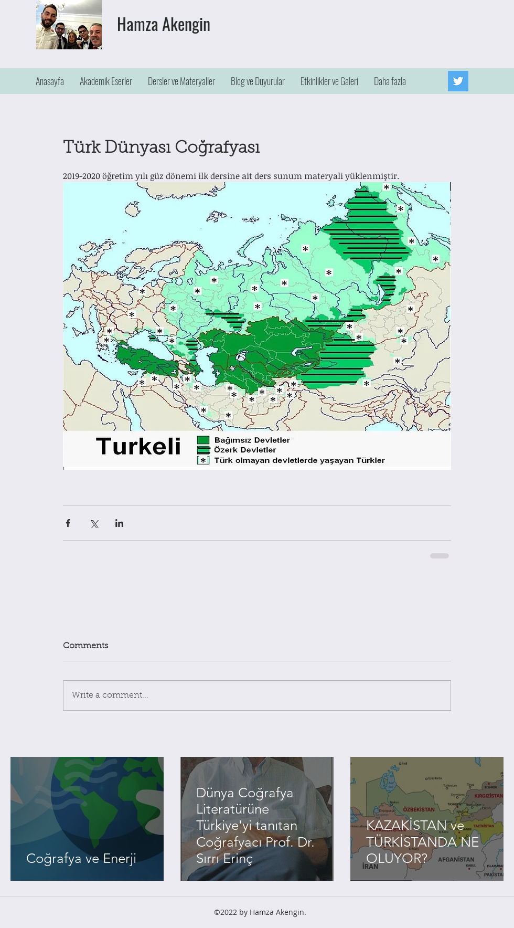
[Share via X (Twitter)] (94, 523)
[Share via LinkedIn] (119, 523)
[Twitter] (458, 81)
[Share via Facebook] (68, 523)
